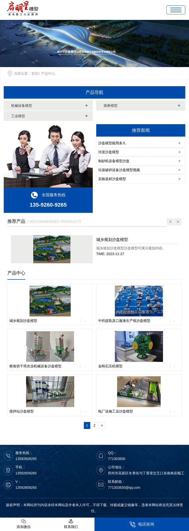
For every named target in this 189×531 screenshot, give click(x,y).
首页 (34, 74)
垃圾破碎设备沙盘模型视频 (119, 170)
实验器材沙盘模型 (112, 179)
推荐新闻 (141, 130)
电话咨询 (141, 524)
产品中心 (16, 272)
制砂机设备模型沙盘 (113, 161)
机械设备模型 (21, 106)
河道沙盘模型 (108, 152)
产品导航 (94, 92)
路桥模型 (111, 106)
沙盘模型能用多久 (112, 143)
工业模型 (18, 116)
